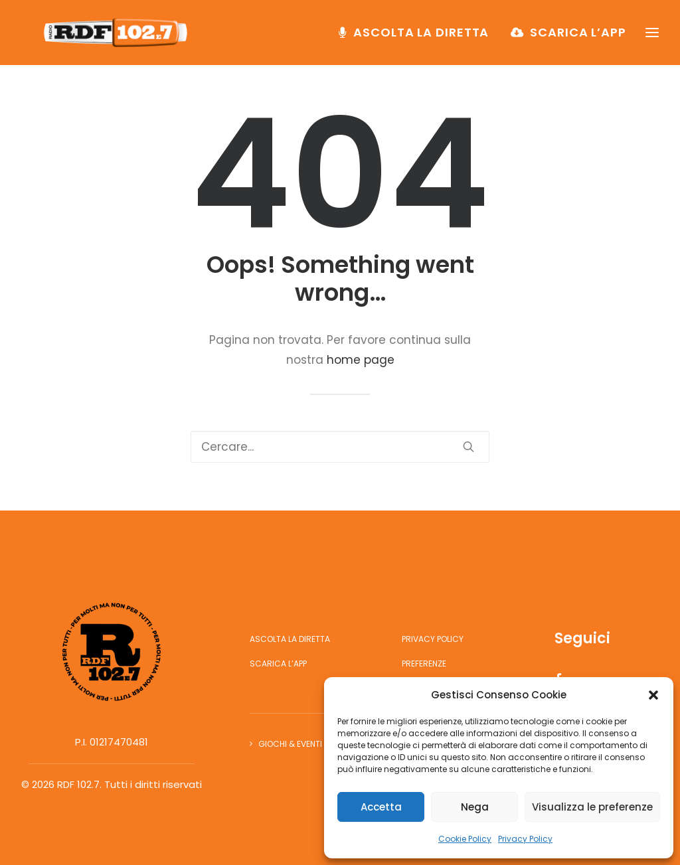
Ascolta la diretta (421, 37)
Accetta (381, 807)
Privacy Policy (525, 838)
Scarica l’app (578, 37)
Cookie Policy (464, 838)
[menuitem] (418, 38)
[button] (653, 695)
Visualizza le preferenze (592, 807)
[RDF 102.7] (120, 38)
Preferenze (424, 663)
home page (360, 360)
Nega (475, 807)
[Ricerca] (340, 447)
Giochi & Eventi (290, 743)
